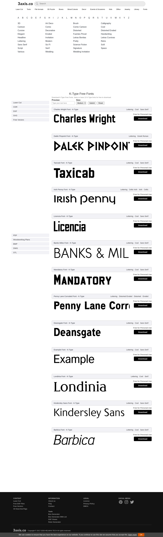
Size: (78, 100)
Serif (47, 48)
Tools (29, 9)
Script (20, 48)
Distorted (77, 30)
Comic (48, 27)
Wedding (49, 52)
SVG (15, 115)
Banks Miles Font (61, 243)
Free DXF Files (19, 504)
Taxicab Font (59, 163)
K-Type (75, 109)
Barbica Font (59, 430)
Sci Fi (47, 45)
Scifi (103, 45)
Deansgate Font (60, 323)
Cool (103, 27)
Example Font (59, 350)
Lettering (21, 41)
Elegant (21, 34)
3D (19, 23)
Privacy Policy (88, 504)
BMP (15, 244)
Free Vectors (18, 120)
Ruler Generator (54, 522)
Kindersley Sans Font (63, 403)
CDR (15, 107)
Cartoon (21, 27)
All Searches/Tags (20, 509)
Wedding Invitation (81, 52)
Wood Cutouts (72, 9)
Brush (75, 23)
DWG (15, 248)
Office (118, 9)
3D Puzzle (51, 9)
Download (142, 118)
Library (136, 9)
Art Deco (49, 23)
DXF (15, 111)
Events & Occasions (97, 9)
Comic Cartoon (80, 27)
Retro (103, 41)
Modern (48, 41)
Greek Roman (142, 136)
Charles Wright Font (62, 109)
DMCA (85, 506)
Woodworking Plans (21, 240)
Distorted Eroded (108, 30)
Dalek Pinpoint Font (62, 136)
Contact (51, 506)
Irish (140, 190)
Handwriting (106, 34)
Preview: (56, 100)
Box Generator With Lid (57, 517)
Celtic (146, 190)
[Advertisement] (81, 73)
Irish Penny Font (60, 189)
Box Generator (54, 514)
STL (15, 252)
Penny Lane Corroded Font (65, 296)
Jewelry (127, 9)
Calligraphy (106, 23)
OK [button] (141, 535)
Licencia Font (59, 216)
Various (21, 52)
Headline (22, 37)
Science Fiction (80, 45)
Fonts (145, 9)
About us (51, 501)
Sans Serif (22, 45)
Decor (84, 9)
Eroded (48, 34)
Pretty (75, 41)
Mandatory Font (60, 269)
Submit (92, 103)
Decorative (50, 30)
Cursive (21, 30)
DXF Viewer (52, 519)
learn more (132, 535)
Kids (110, 9)
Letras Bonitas (79, 37)
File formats (39, 9)
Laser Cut (19, 9)
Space (104, 48)
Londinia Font (59, 376)
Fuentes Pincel (80, 34)
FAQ (50, 504)
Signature (77, 48)
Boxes (61, 9)
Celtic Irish (133, 190)
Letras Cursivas (108, 37)
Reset (101, 103)
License (86, 501)
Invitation (49, 37)
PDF (15, 235)
